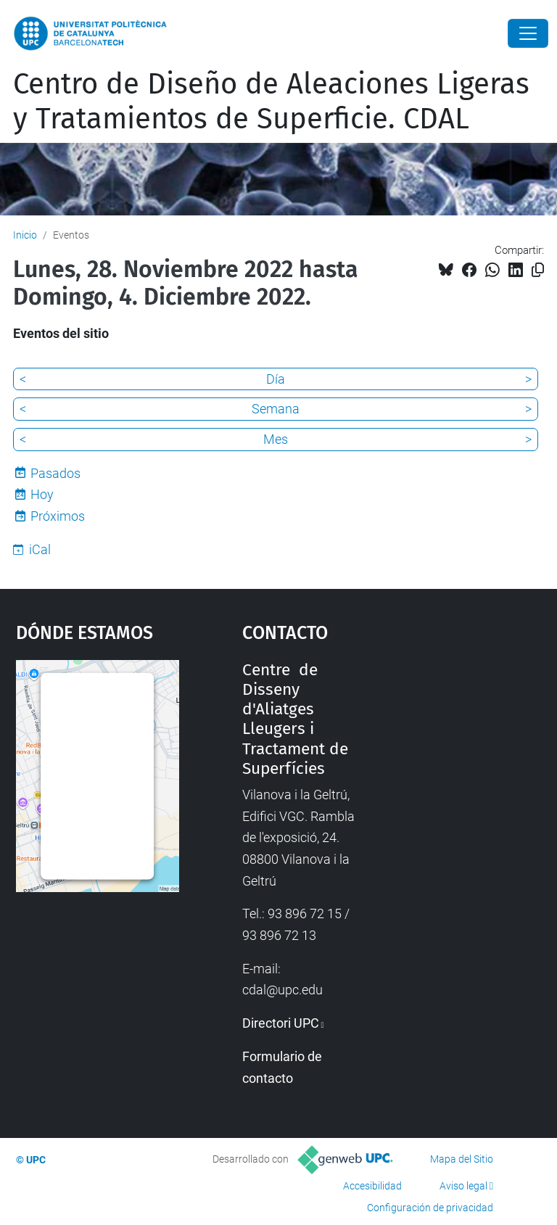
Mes (275, 439)
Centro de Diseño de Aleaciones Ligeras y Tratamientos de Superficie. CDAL (271, 101)
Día (275, 379)
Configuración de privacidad (430, 1207)
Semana (276, 408)
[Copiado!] (538, 270)
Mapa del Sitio (461, 1159)
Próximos (57, 516)
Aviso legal (463, 1186)
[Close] (528, 33)
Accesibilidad (372, 1186)
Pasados (55, 473)
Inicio (25, 235)
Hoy (42, 494)
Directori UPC (280, 1023)
